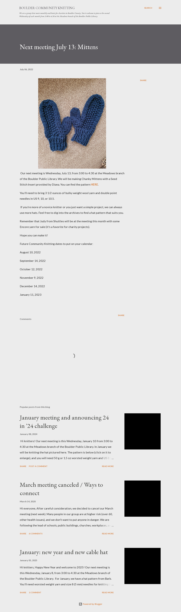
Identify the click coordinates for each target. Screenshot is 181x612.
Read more (108, 466)
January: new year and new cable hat (64, 552)
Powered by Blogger (90, 604)
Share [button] (143, 80)
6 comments (35, 533)
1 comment (35, 592)
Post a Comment (38, 466)
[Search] (148, 8)
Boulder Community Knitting (47, 8)
